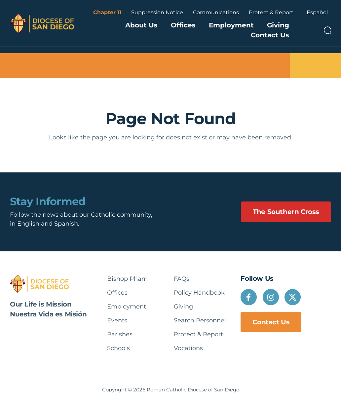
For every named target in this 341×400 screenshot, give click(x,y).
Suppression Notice (157, 12)
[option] (317, 12)
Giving (278, 25)
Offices (183, 25)
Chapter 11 (107, 12)
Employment (231, 25)
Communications (216, 12)
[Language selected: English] (317, 12)
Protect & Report (271, 12)
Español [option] (317, 12)
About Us (141, 25)
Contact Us (270, 35)
